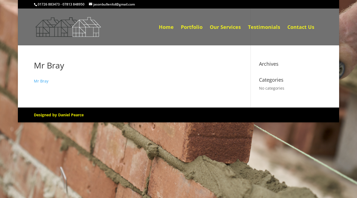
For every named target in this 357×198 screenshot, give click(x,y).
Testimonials (264, 27)
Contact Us (300, 27)
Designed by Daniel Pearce (59, 114)
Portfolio (192, 27)
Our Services (225, 27)
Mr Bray (41, 81)
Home (166, 27)
